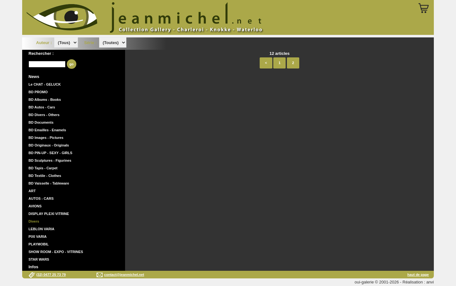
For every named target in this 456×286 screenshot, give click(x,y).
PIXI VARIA (37, 236)
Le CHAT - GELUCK (44, 84)
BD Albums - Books (44, 99)
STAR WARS (38, 259)
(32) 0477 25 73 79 (51, 274)
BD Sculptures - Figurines (49, 160)
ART (32, 191)
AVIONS (34, 206)
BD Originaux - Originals (48, 145)
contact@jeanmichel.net (124, 274)
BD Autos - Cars (41, 107)
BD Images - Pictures (45, 138)
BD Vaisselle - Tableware (48, 183)
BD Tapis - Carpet (42, 168)
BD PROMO (38, 92)
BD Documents (41, 122)
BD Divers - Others (44, 115)
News (33, 76)
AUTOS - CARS (41, 198)
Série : (91, 42)
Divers (33, 221)
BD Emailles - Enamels (47, 130)
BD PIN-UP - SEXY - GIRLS (50, 153)
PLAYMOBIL (38, 244)
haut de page (418, 274)
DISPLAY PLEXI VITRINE (48, 214)
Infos (33, 266)
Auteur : (44, 42)
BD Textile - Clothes (44, 176)
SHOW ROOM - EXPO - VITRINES (55, 252)
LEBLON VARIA (41, 229)
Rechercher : (41, 53)
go (71, 64)
